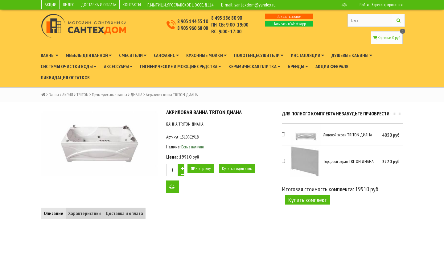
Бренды (298, 66)
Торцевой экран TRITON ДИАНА (348, 161)
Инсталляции (307, 55)
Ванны (49, 55)
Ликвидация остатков (65, 77)
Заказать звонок (289, 16)
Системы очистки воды (69, 66)
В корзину (201, 168)
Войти (364, 4)
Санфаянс (166, 55)
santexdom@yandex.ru (255, 5)
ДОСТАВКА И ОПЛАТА (98, 4)
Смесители (132, 55)
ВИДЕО (69, 4)
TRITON (82, 94)
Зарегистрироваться (387, 4)
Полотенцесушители (258, 55)
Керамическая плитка (254, 66)
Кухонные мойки (206, 55)
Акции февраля (331, 66)
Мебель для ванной (89, 55)
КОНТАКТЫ (132, 4)
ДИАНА (136, 94)
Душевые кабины (351, 55)
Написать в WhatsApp (289, 24)
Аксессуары (118, 66)
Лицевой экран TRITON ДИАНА (347, 135)
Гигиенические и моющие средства (180, 66)
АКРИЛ (67, 94)
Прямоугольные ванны (109, 94)
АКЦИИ (50, 4)
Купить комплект (307, 200)
